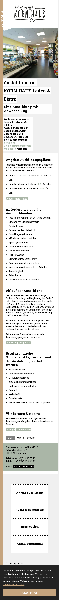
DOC (10, 437)
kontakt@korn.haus (24, 466)
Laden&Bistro (24, 429)
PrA (24, 175)
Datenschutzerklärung (14, 584)
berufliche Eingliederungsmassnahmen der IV (17, 145)
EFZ (42, 188)
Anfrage (10, 429)
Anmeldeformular (26, 437)
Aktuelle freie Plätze (16, 198)
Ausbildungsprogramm (18, 342)
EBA (39, 184)
